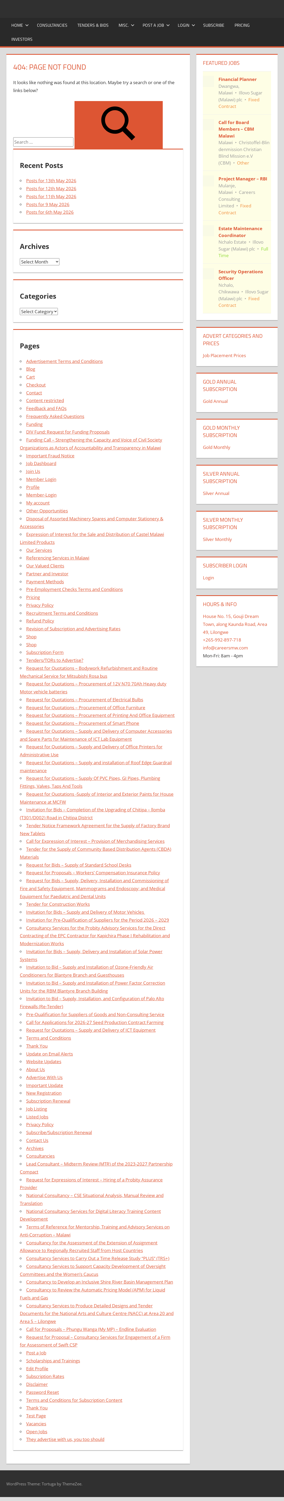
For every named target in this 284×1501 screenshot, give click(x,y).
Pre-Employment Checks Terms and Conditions (74, 589)
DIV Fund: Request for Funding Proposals (68, 432)
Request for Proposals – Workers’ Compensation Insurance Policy (93, 873)
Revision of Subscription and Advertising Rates (73, 629)
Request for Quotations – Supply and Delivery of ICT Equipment (91, 1030)
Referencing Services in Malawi (57, 558)
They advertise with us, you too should (65, 1439)
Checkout (36, 385)
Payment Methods (45, 582)
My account (38, 503)
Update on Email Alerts (49, 1054)
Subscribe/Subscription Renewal (59, 1132)
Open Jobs (36, 1432)
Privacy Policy (40, 605)
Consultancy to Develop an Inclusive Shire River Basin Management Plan (99, 1282)
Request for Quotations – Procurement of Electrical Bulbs (84, 700)
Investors (21, 39)
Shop (31, 637)
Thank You (37, 1046)
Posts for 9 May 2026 (47, 204)
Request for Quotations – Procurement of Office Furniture (85, 707)
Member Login (41, 479)
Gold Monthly (216, 447)
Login (186, 25)
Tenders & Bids (93, 25)
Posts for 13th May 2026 (51, 181)
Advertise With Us (44, 1077)
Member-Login (41, 495)
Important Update (44, 1085)
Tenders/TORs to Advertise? (54, 660)
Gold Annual (215, 401)
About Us (35, 1069)
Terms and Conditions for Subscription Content (74, 1400)
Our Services (39, 550)
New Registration (44, 1093)
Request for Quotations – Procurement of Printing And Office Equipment (100, 715)
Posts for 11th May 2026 (51, 196)
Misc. (126, 25)
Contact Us (37, 1140)
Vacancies (36, 1424)
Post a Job (156, 25)
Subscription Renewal (48, 1101)
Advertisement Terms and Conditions (64, 361)
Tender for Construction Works (58, 904)
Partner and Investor (47, 574)
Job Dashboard (41, 463)
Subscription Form (45, 652)
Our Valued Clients (45, 566)
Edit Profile (37, 1369)
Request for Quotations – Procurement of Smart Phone (82, 723)
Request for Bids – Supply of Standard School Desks (78, 865)
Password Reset (42, 1392)
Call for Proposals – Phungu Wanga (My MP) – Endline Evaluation (91, 1329)
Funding (34, 424)
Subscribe (213, 25)
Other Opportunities (47, 511)
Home (20, 25)
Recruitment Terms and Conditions (62, 613)
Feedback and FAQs (46, 408)
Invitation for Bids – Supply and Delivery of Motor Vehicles (85, 912)
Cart (30, 377)
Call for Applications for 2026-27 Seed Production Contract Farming (95, 1022)
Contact (34, 393)
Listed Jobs (37, 1117)
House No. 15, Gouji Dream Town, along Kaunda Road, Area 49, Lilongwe (235, 624)
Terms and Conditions (48, 1038)
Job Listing (36, 1109)
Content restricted (45, 400)
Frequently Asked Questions (55, 416)
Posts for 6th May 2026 (50, 212)
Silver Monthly (217, 539)
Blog (30, 369)
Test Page (36, 1416)
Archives (35, 1148)
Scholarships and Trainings (53, 1361)
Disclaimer (37, 1384)
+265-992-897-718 (222, 640)
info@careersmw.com (225, 648)
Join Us (33, 471)
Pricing (242, 25)
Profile (33, 487)
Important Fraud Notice (50, 456)
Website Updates (43, 1061)
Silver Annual (216, 493)
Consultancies (52, 25)
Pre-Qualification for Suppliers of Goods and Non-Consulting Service (95, 1014)
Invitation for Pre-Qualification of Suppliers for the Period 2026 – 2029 (97, 920)
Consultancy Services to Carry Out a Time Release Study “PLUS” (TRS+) (97, 1258)
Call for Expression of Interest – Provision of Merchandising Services (95, 841)
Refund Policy (40, 621)
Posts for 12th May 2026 (51, 188)
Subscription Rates (45, 1376)
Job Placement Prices (224, 355)
